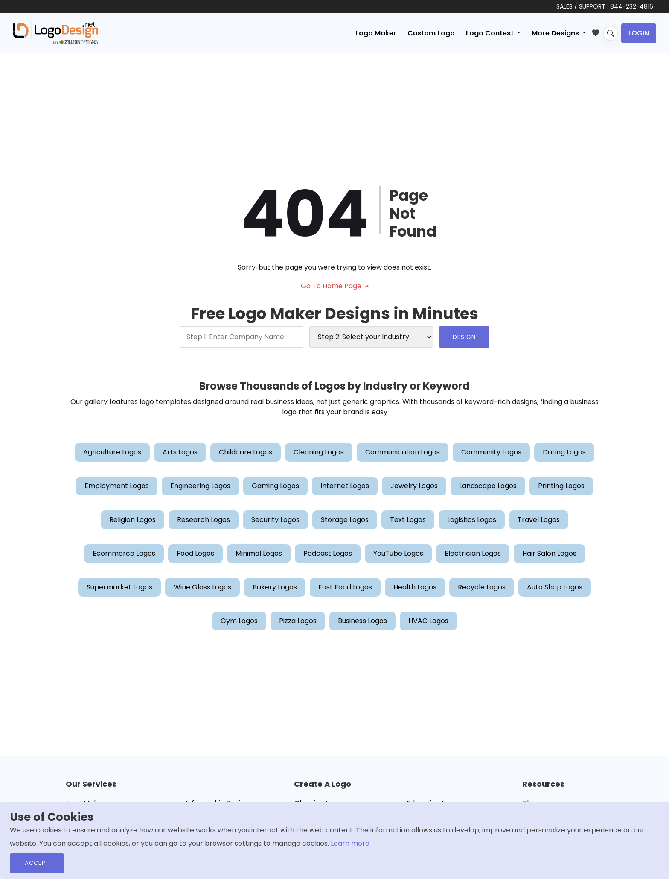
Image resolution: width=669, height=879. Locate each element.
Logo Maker (375, 33)
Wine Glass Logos (202, 587)
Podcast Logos (327, 553)
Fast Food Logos (345, 587)
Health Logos (414, 587)
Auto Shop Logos (554, 587)
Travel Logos (539, 519)
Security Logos (275, 519)
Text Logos (408, 519)
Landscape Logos (488, 486)
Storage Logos (345, 519)
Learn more (350, 843)
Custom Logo (431, 33)
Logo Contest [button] (490, 33)
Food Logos (195, 553)
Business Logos (362, 621)
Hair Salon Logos (549, 553)
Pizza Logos (298, 621)
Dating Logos (564, 452)
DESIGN (464, 337)
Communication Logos (402, 452)
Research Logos (203, 519)
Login (638, 33)
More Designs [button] (556, 33)
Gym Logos (239, 621)
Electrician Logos (473, 553)
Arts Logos (180, 452)
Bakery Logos (275, 587)
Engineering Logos (200, 486)
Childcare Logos (245, 452)
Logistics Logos (471, 519)
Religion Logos (132, 519)
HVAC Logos (428, 621)
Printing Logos (561, 486)
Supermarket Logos (119, 587)
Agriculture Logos (112, 452)
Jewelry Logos (414, 486)
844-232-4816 (631, 6)
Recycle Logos (482, 587)
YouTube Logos (398, 553)
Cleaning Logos (319, 452)
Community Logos (491, 452)
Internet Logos (344, 486)
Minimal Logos (259, 553)
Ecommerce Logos (124, 553)
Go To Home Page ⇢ (335, 286)
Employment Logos (116, 486)
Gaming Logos (275, 486)
